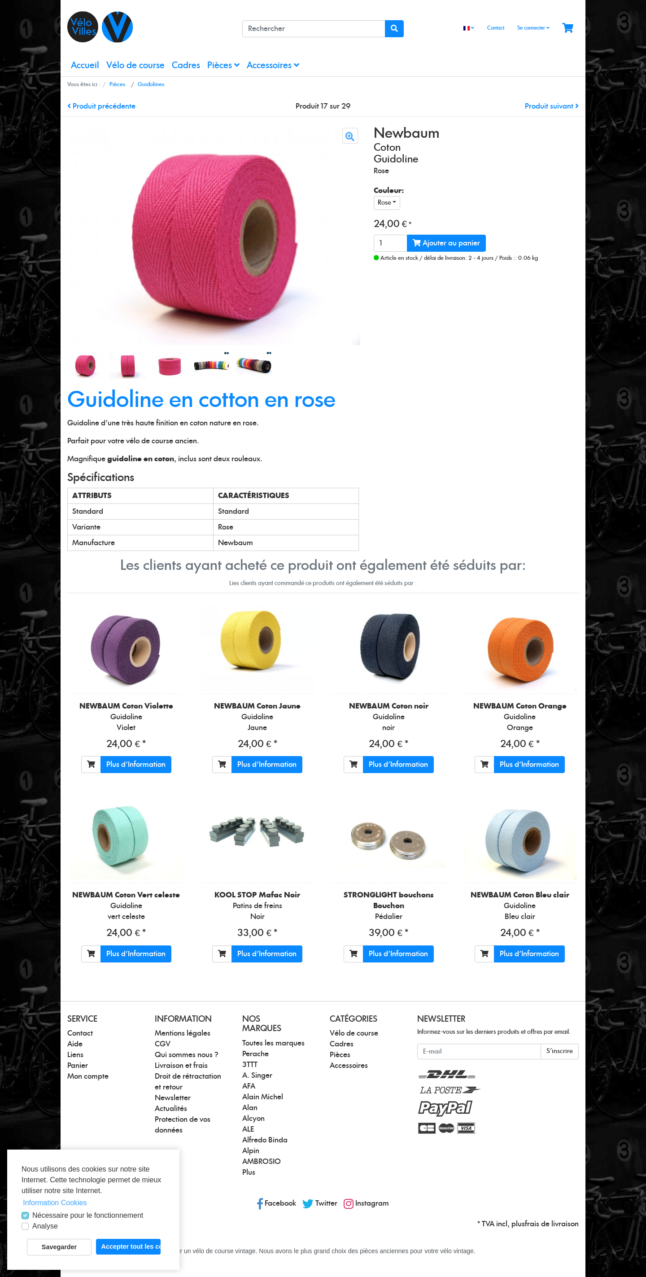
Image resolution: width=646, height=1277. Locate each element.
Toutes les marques (273, 1043)
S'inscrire (559, 1051)
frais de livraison (552, 1224)
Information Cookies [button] (55, 1203)
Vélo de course (135, 65)
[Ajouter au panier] (91, 764)
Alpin (250, 1151)
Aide (75, 1044)
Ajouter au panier (446, 243)
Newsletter (173, 1098)
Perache (255, 1054)
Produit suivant (552, 106)
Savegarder (59, 1247)
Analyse (45, 1226)
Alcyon (253, 1118)
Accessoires (273, 65)
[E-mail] (479, 1051)
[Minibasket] (568, 28)
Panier (77, 1065)
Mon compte (88, 1076)
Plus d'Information (136, 764)
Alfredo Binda (265, 1140)
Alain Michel (262, 1097)
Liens (75, 1054)
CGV (162, 1044)
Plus (248, 1172)
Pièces (223, 65)
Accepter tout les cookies (131, 1246)
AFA (248, 1086)
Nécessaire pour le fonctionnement (87, 1215)
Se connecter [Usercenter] (533, 28)
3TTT (250, 1064)
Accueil (85, 65)
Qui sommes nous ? (186, 1054)
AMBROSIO (261, 1161)
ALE (248, 1129)
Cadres (186, 65)
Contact (495, 28)
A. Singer (257, 1075)
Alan (250, 1107)
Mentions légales (182, 1033)
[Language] (469, 28)
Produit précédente (101, 106)
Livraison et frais (181, 1065)
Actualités (171, 1108)
